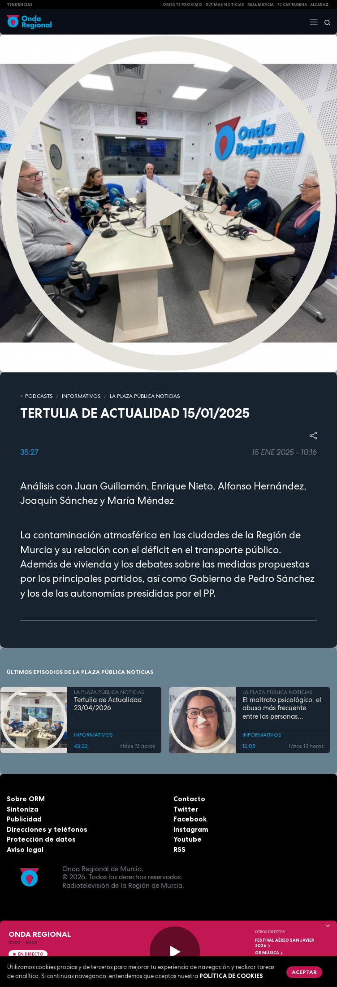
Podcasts (39, 396)
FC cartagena (292, 4)
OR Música (269, 953)
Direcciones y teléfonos (47, 829)
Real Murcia (260, 4)
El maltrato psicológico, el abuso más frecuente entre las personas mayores (281, 708)
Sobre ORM (26, 799)
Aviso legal (25, 849)
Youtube (187, 839)
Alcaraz (319, 4)
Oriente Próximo (182, 4)
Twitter (185, 809)
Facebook (190, 819)
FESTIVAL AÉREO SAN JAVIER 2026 (284, 943)
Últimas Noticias (225, 4)
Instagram (190, 829)
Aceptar (304, 972)
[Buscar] (324, 22)
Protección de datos (41, 839)
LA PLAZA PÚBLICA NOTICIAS (145, 396)
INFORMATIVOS (81, 396)
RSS (179, 849)
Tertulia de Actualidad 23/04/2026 (108, 704)
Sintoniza (23, 809)
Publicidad (24, 819)
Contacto (189, 799)
